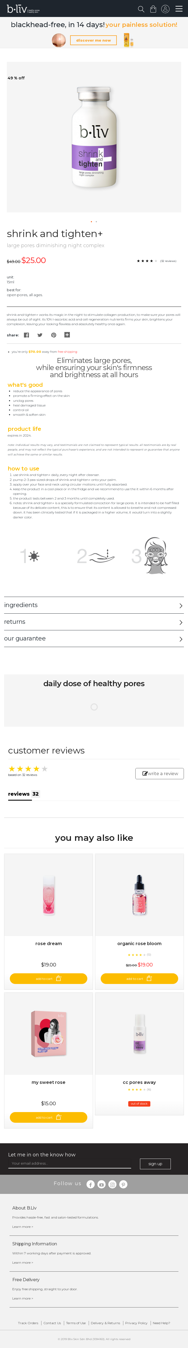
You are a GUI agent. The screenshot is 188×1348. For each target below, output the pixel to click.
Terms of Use (76, 1323)
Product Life (24, 429)
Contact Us (52, 1323)
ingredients (20, 605)
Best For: (14, 290)
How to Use (23, 468)
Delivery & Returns (105, 1323)
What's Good (25, 385)
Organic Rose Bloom (139, 943)
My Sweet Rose (48, 1082)
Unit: (10, 277)
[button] (91, 222)
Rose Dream (48, 943)
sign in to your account (165, 10)
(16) (149, 1089)
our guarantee (25, 638)
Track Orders (28, 1323)
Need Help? (161, 1323)
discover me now (93, 40)
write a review (160, 773)
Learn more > (22, 1227)
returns (14, 621)
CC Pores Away (139, 1082)
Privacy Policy (136, 1323)
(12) (149, 954)
